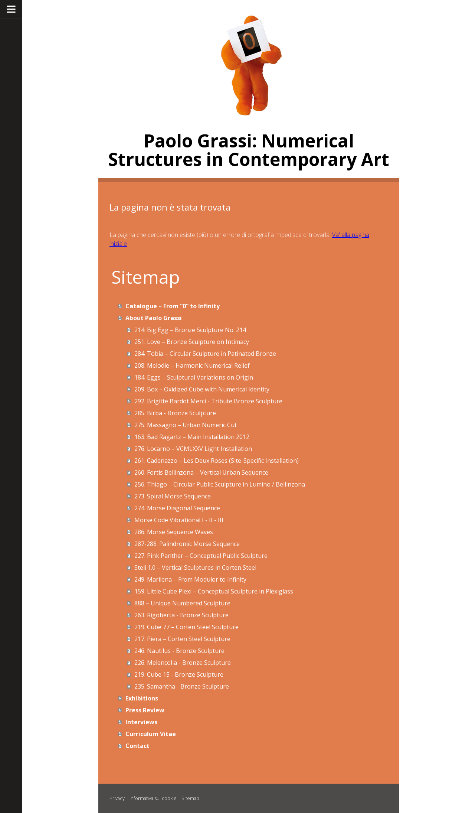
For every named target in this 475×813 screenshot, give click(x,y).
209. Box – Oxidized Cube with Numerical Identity (201, 389)
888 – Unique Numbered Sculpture (182, 603)
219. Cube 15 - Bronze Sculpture (178, 674)
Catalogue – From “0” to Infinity (172, 306)
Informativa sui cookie (153, 798)
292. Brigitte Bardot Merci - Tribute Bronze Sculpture (208, 401)
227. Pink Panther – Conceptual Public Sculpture (201, 556)
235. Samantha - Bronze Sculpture (181, 686)
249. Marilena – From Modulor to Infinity (190, 579)
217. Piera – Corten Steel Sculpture (182, 639)
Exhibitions (141, 698)
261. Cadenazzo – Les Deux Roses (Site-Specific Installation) (216, 460)
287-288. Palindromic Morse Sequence (187, 544)
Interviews (141, 722)
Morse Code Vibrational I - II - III (178, 520)
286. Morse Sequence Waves (173, 532)
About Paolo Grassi (153, 318)
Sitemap (190, 798)
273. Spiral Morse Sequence (172, 496)
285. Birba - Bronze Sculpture (175, 413)
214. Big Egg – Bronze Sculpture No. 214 (190, 330)
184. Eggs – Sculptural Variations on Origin (193, 377)
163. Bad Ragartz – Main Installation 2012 (191, 437)
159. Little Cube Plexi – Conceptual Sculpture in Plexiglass (213, 591)
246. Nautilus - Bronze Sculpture (179, 651)
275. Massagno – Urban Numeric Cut (185, 425)
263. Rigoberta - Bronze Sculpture (181, 615)
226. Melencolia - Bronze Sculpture (182, 662)
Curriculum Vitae (150, 734)
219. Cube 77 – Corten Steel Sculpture (186, 627)
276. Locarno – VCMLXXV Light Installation (193, 449)
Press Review (144, 710)
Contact (137, 746)
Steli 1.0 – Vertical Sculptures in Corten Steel (195, 567)
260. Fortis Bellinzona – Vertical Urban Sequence (201, 472)
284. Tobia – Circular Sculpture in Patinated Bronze (205, 353)
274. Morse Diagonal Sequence (177, 508)
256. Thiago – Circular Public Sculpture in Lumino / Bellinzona (219, 484)
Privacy (117, 798)
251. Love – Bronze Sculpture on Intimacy (191, 342)
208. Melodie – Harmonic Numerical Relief (192, 365)
